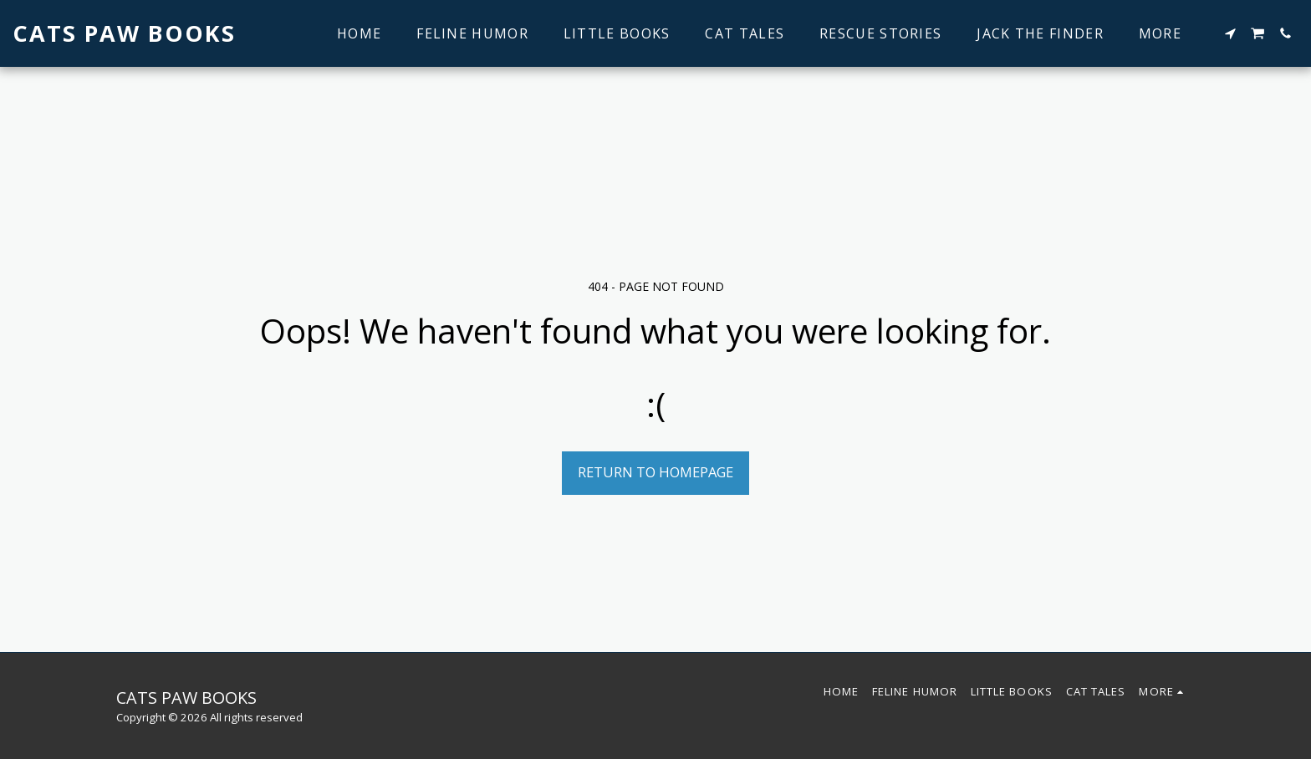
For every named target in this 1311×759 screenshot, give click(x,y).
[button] (1229, 33)
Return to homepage (655, 471)
